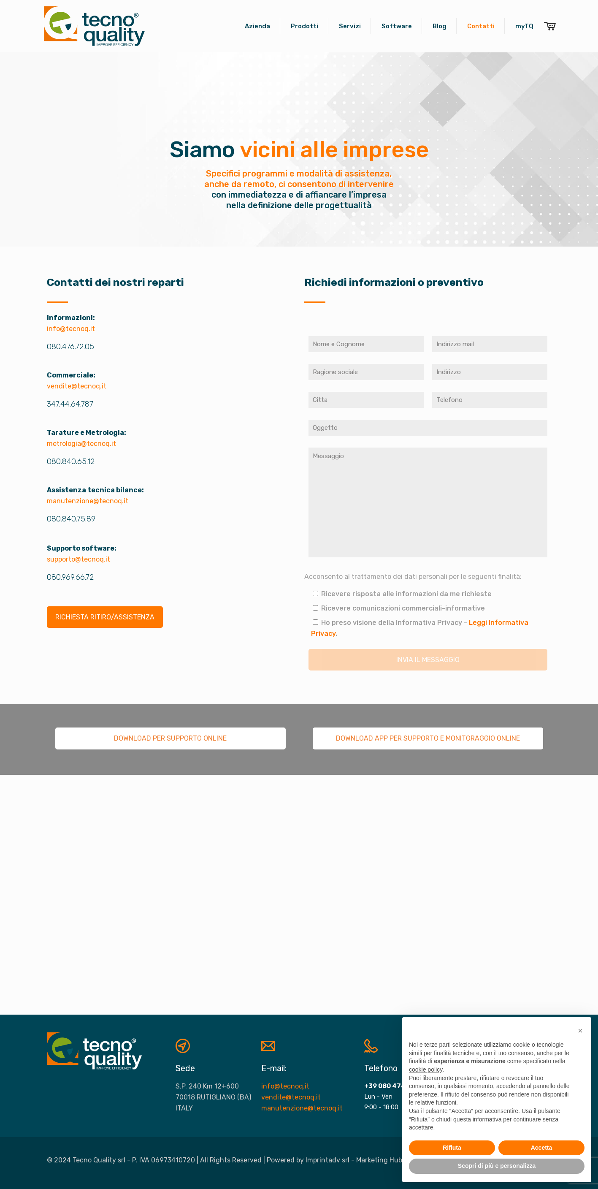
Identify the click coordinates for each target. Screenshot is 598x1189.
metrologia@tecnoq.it (81, 444)
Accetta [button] (541, 1147)
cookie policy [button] (425, 1069)
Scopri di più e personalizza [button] (497, 1165)
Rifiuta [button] (452, 1147)
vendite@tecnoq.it (76, 386)
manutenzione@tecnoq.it (87, 501)
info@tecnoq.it (71, 329)
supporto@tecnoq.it (78, 559)
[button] (580, 1030)
